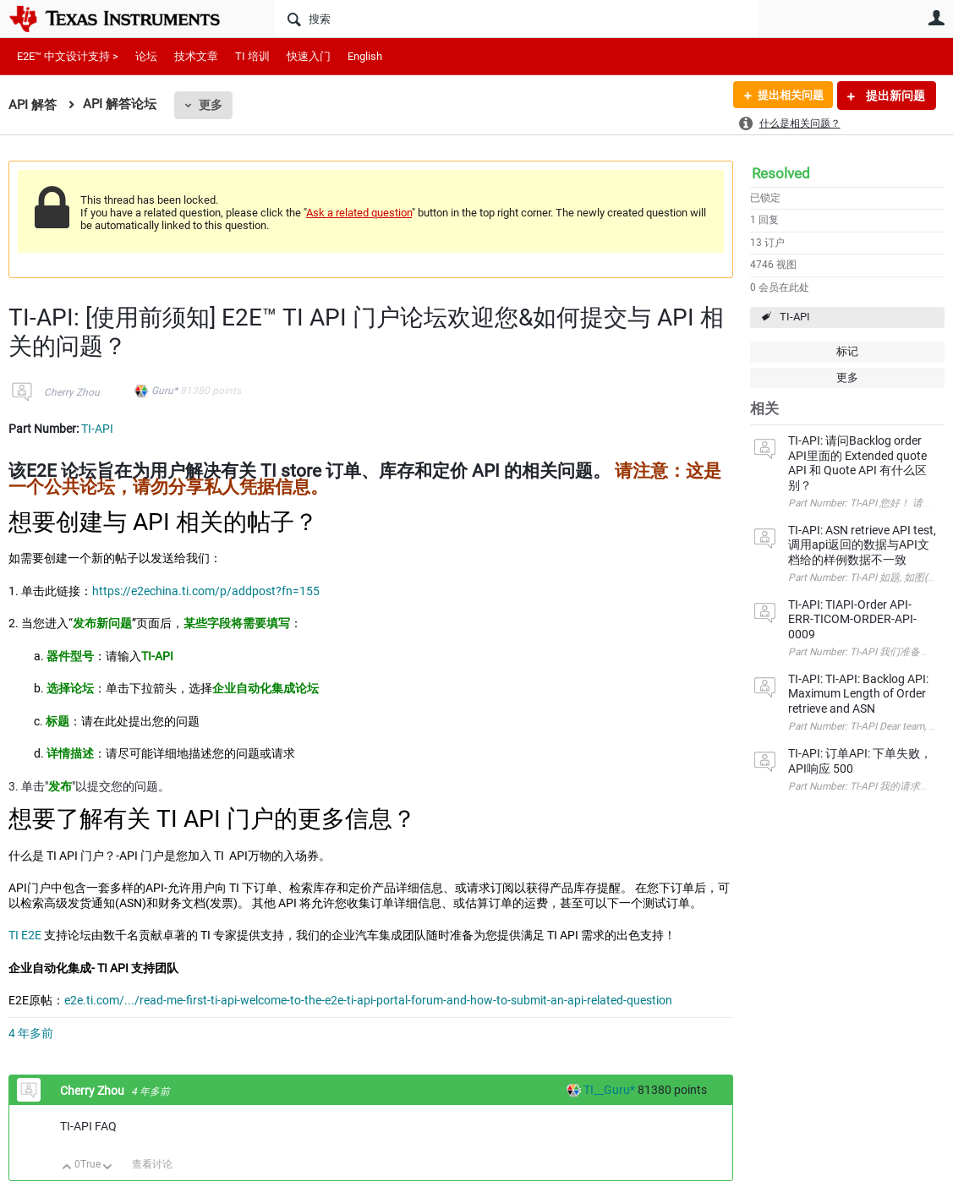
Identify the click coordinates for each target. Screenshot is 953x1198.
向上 (67, 1168)
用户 (936, 17)
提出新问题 (894, 95)
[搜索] (516, 18)
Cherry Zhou (72, 392)
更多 (210, 105)
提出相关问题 (786, 95)
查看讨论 (152, 1164)
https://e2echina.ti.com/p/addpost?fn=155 (206, 591)
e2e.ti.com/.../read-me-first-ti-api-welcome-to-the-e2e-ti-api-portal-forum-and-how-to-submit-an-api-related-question (368, 1000)
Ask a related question (359, 212)
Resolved (781, 173)
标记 (847, 351)
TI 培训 (252, 56)
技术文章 (196, 56)
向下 (108, 1168)
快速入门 (309, 56)
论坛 (146, 56)
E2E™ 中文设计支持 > (67, 56)
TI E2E (24, 935)
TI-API (795, 316)
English (365, 56)
